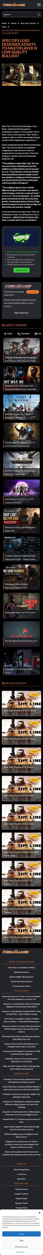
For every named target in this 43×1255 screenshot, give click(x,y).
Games (14, 23)
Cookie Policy (20, 1252)
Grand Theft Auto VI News (21, 981)
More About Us (21, 312)
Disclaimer (21, 1179)
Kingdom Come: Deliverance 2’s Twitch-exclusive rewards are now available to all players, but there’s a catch (21, 1144)
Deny (21, 1240)
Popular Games (21, 1189)
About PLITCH (21, 270)
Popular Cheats (21, 1203)
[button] (39, 1212)
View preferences (21, 1247)
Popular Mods (21, 1198)
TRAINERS (23, 333)
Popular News (21, 1208)
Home (4, 23)
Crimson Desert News (21, 986)
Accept (21, 1234)
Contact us (21, 1174)
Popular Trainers (21, 1194)
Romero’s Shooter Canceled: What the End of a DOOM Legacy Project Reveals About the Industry (21, 1029)
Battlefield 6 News (21, 972)
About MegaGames (21, 1169)
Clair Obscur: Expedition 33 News (21, 967)
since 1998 (32, 292)
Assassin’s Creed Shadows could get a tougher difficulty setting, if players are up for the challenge (21, 1104)
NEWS (8, 333)
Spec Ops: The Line (28, 23)
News (4, 27)
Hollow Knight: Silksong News (21, 977)
